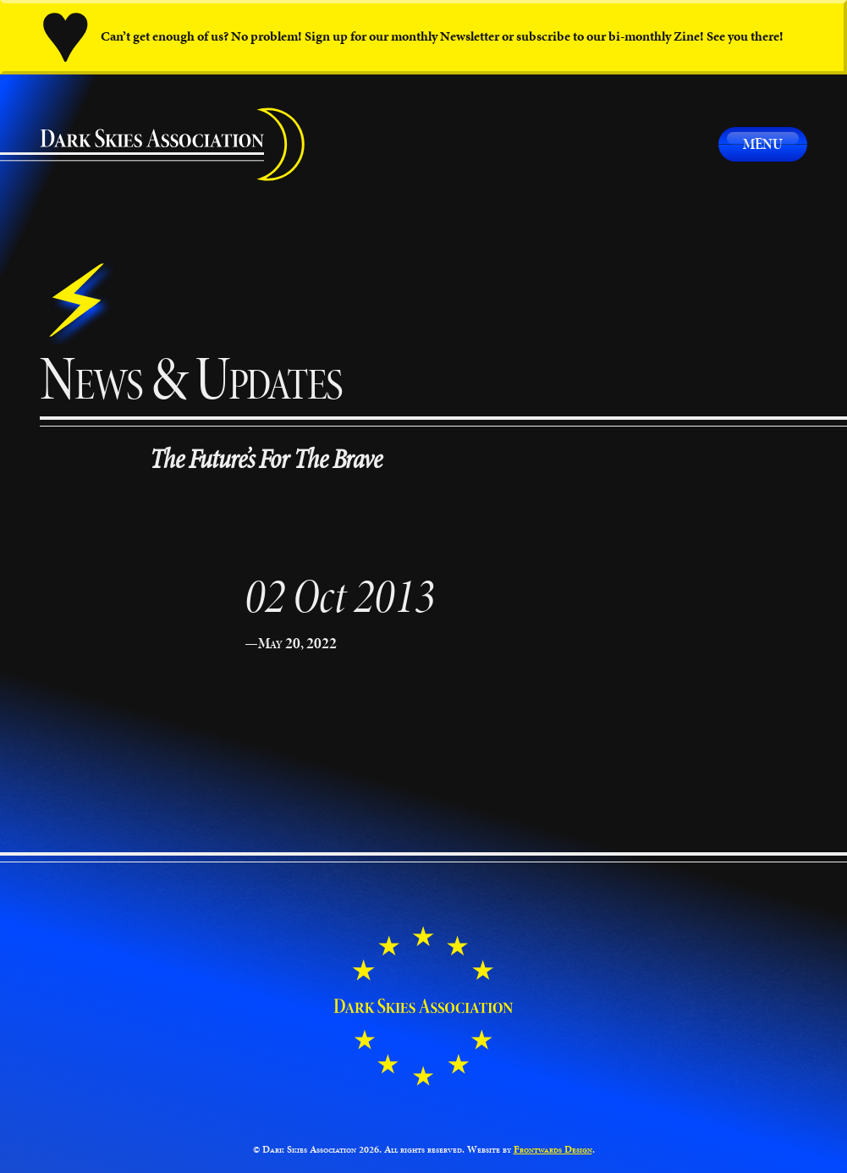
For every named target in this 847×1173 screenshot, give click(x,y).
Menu (763, 143)
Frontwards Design (553, 1149)
